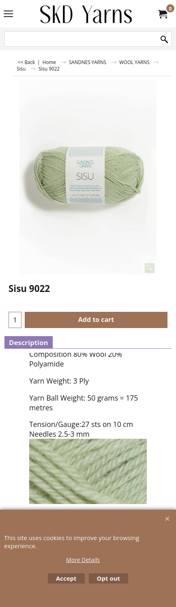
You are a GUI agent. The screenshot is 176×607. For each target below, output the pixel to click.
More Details (83, 560)
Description (28, 342)
